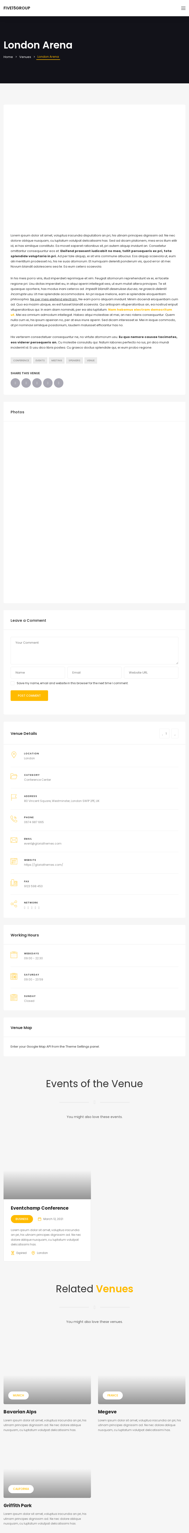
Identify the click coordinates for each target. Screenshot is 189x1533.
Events (40, 360)
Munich (18, 1395)
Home (8, 57)
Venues (25, 57)
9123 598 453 (33, 886)
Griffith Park (18, 1505)
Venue (90, 360)
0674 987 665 (34, 822)
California (21, 1489)
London (29, 758)
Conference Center (37, 780)
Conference (21, 360)
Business (22, 1219)
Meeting (56, 360)
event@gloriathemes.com (43, 844)
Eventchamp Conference (40, 1208)
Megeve (107, 1412)
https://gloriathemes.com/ (43, 865)
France (112, 1395)
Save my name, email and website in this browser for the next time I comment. (72, 683)
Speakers (74, 360)
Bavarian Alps (20, 1412)
